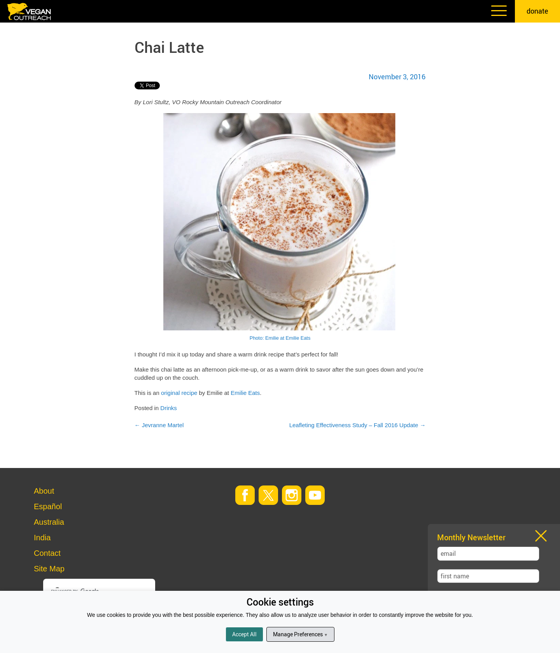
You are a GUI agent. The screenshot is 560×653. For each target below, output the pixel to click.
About (44, 491)
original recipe (179, 392)
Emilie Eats (245, 392)
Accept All (244, 634)
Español (48, 506)
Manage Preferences (300, 634)
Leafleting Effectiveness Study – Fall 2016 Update (357, 425)
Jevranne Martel (159, 425)
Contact (47, 553)
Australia (49, 522)
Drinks (168, 408)
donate (537, 11)
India (42, 537)
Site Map (49, 568)
